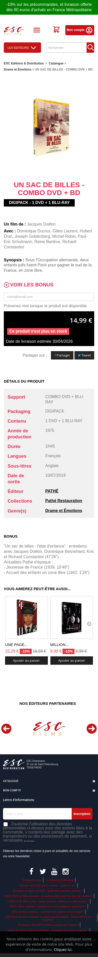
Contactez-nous (32, 880)
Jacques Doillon (41, 224)
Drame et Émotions (63, 510)
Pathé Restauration (63, 501)
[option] (49, 729)
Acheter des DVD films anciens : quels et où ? (48, 885)
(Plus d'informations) (29, 841)
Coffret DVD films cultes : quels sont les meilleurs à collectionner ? (48, 901)
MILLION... (59, 644)
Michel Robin (63, 236)
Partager (62, 355)
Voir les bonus (31, 284)
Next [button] (92, 729)
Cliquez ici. (63, 949)
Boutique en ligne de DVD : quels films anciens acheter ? (48, 890)
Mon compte (80, 30)
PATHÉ (51, 491)
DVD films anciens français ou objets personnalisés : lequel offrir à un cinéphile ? (48, 918)
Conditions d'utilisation (60, 880)
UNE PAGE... (16, 644)
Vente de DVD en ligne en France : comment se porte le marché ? (48, 930)
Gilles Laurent (64, 231)
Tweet (84, 355)
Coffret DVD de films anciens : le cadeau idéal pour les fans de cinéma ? (48, 896)
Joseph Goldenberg (32, 236)
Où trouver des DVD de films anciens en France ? (48, 925)
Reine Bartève (47, 242)
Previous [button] (6, 729)
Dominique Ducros (33, 231)
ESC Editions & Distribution (24, 63)
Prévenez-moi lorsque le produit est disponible (45, 306)
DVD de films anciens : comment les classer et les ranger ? (48, 911)
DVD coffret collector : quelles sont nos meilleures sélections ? (48, 906)
